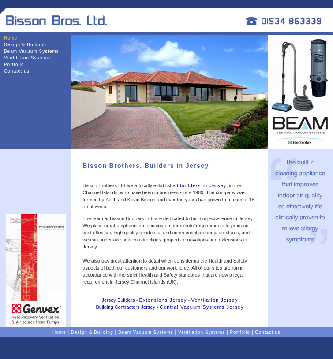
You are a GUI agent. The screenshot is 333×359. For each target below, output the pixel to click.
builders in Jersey (202, 185)
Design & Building (25, 44)
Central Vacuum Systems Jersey (202, 307)
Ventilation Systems (27, 58)
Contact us (17, 71)
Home (11, 38)
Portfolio (14, 64)
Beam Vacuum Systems (31, 51)
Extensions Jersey (163, 300)
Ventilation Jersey (214, 300)
